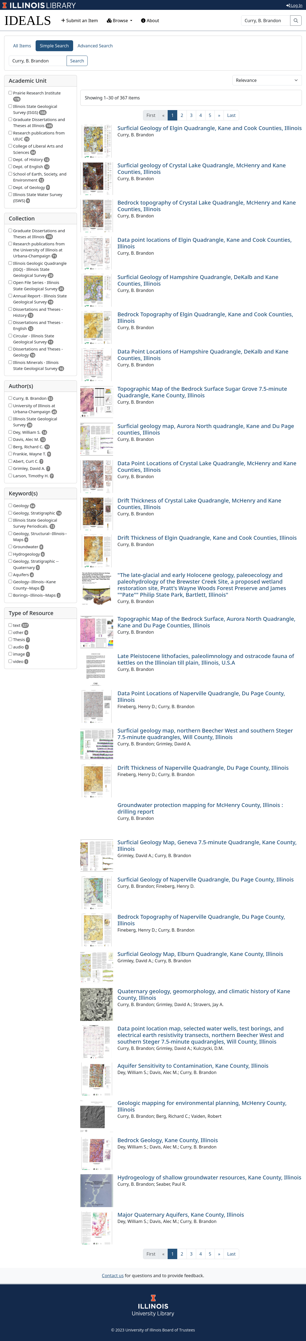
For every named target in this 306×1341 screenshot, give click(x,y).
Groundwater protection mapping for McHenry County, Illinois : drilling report (200, 808)
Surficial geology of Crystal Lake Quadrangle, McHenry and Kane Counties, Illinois (202, 169)
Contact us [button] (113, 1276)
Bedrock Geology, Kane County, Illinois (168, 1140)
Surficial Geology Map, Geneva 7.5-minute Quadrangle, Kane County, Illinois (207, 845)
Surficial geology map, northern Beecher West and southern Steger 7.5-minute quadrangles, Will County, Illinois (205, 734)
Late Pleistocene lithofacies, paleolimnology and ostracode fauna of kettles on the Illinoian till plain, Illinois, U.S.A (206, 659)
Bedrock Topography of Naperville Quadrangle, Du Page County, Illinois (201, 920)
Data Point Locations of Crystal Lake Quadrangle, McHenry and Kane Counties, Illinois (207, 466)
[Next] (219, 115)
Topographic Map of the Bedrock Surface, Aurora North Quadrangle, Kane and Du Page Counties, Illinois (207, 622)
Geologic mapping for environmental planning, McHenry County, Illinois (202, 1106)
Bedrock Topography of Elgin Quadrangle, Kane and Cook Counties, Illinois (205, 318)
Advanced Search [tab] (95, 46)
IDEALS (27, 20)
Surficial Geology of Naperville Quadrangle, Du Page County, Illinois (206, 879)
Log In (294, 5)
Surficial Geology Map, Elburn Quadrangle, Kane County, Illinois (200, 954)
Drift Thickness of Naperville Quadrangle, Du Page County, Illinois (203, 767)
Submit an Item (79, 21)
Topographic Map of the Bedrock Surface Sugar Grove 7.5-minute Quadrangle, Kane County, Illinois (202, 392)
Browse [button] (118, 21)
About (150, 21)
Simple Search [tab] (54, 46)
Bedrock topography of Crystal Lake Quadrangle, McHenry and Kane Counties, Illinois (207, 206)
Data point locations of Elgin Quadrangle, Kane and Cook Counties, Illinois (205, 243)
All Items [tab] (22, 46)
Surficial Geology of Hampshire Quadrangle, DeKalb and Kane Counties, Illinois (198, 280)
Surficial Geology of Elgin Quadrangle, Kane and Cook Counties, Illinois (210, 128)
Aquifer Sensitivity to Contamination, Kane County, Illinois (193, 1065)
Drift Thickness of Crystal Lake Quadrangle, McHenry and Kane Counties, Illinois (199, 504)
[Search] (265, 20)
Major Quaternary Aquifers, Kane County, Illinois (181, 1214)
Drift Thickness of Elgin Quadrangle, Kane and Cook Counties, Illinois (207, 537)
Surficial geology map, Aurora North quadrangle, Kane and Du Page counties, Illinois (206, 429)
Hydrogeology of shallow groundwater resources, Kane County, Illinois (209, 1177)
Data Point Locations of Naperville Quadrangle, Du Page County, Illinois (201, 696)
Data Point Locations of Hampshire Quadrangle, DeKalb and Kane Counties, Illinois (203, 355)
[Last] (231, 115)
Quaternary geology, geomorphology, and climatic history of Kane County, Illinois (204, 994)
